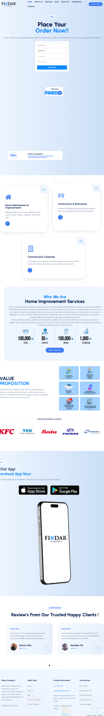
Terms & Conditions (34, 700)
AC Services (84, 686)
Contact (31, 6)
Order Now (52, 67)
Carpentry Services (86, 700)
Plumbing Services (86, 690)
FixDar (16, 706)
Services (30, 690)
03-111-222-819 (58, 686)
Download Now (95, 4)
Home (29, 686)
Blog (29, 695)
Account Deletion (33, 704)
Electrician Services (86, 695)
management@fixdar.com (62, 691)
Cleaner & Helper (85, 704)
